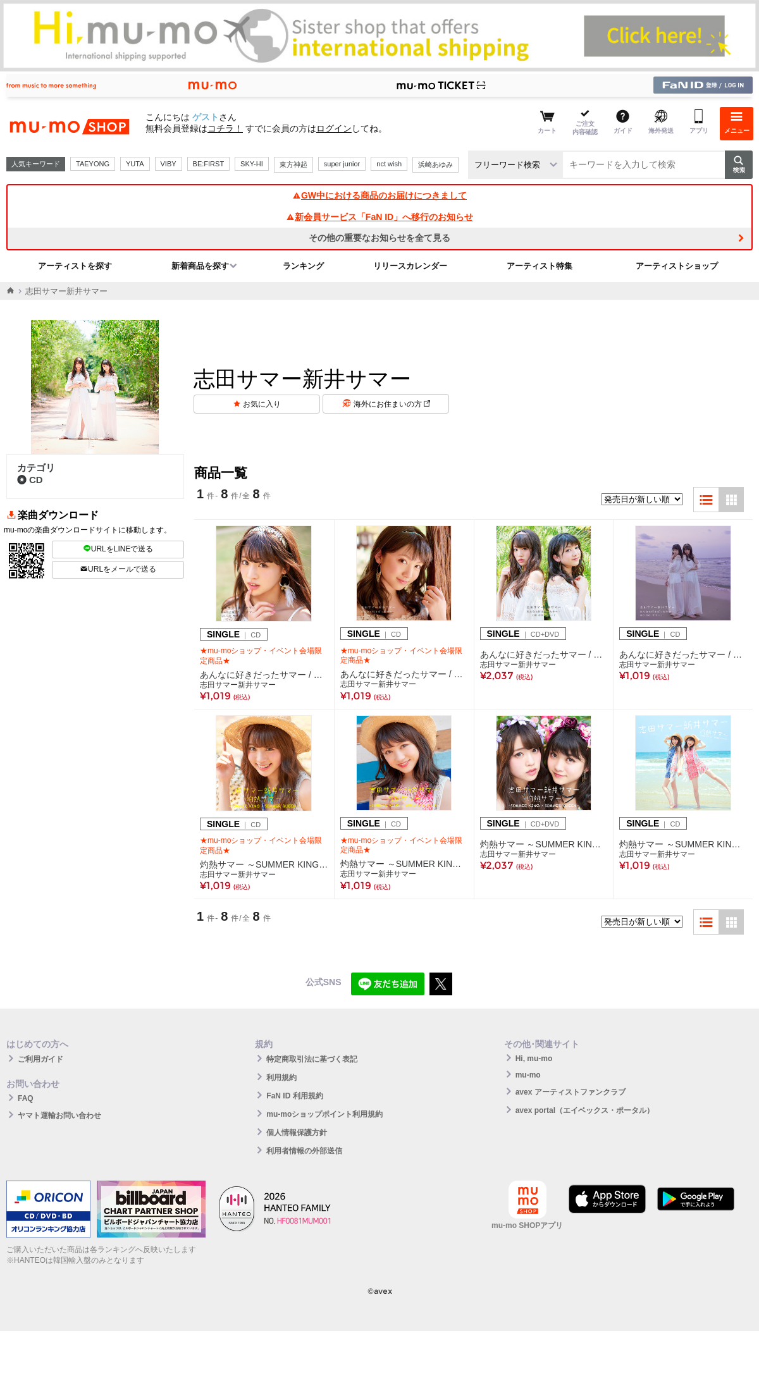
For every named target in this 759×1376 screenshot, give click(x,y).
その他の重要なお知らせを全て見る (379, 238)
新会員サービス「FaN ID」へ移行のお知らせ (379, 217)
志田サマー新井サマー (238, 684)
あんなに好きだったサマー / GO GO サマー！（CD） (683, 654)
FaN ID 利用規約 (294, 1095)
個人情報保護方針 (296, 1132)
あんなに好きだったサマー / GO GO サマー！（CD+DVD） (544, 654)
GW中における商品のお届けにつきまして (379, 195)
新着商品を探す (200, 266)
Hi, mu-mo (534, 1058)
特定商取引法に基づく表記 (311, 1059)
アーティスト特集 (539, 266)
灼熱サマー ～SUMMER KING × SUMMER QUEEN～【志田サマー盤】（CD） (264, 864)
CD (30, 479)
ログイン (334, 128)
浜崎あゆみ (435, 164)
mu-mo (528, 1075)
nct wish (389, 164)
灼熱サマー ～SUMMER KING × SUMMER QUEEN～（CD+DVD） (544, 844)
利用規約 (281, 1077)
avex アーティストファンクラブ (570, 1092)
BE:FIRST (209, 164)
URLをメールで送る (118, 569)
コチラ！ (225, 128)
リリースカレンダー (410, 266)
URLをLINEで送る (118, 548)
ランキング (303, 266)
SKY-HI (251, 164)
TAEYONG (92, 164)
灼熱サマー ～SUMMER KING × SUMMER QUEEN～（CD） (683, 844)
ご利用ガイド (40, 1059)
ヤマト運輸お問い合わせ (59, 1115)
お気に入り (262, 404)
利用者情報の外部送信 (304, 1150)
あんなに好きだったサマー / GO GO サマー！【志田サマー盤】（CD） (264, 675)
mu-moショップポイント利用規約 (324, 1114)
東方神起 (293, 164)
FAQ (26, 1098)
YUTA (135, 164)
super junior (342, 164)
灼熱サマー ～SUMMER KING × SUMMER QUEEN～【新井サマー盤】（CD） (404, 864)
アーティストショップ (677, 266)
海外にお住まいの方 (392, 404)
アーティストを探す (75, 266)
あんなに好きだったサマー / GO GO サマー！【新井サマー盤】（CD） (404, 674)
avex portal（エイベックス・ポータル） (584, 1110)
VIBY (168, 164)
